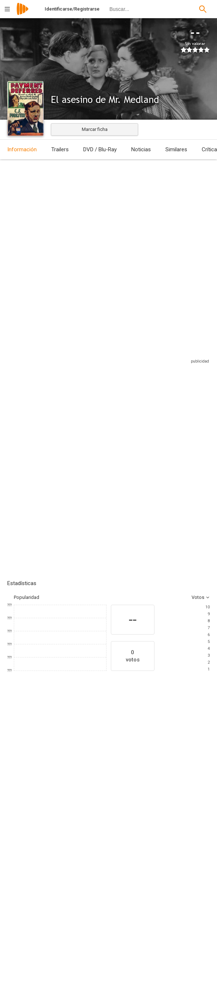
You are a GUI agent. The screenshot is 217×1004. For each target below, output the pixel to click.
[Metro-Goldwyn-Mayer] (64, 995)
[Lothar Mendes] (64, 882)
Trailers (60, 149)
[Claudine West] (169, 902)
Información (22, 149)
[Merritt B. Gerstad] (64, 949)
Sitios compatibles (132, 362)
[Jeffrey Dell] (169, 923)
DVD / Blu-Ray (100, 149)
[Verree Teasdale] (160, 805)
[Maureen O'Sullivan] (73, 805)
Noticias (141, 149)
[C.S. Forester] (169, 943)
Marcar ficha (95, 129)
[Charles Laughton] (29, 805)
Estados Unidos (16, 221)
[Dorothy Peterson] (116, 805)
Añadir (62, 468)
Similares (176, 149)
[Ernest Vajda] (169, 882)
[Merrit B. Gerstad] (64, 928)
